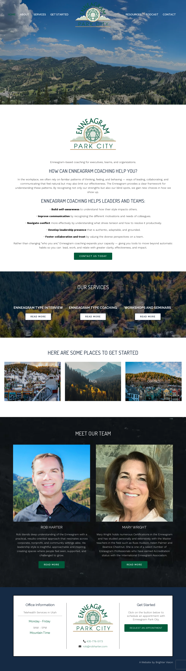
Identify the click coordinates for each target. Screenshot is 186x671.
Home (12, 14)
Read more (51, 564)
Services (40, 14)
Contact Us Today (93, 256)
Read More (38, 316)
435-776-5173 (94, 641)
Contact (169, 14)
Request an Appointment (146, 628)
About (24, 14)
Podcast (152, 14)
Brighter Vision (164, 662)
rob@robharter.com (94, 646)
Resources (133, 14)
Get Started (59, 14)
